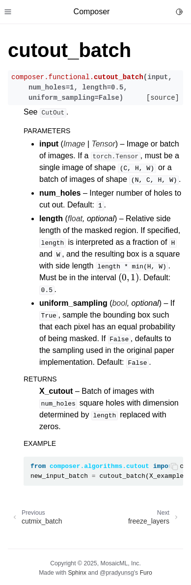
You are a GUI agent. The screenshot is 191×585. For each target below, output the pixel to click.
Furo (146, 572)
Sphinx (77, 572)
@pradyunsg (117, 572)
